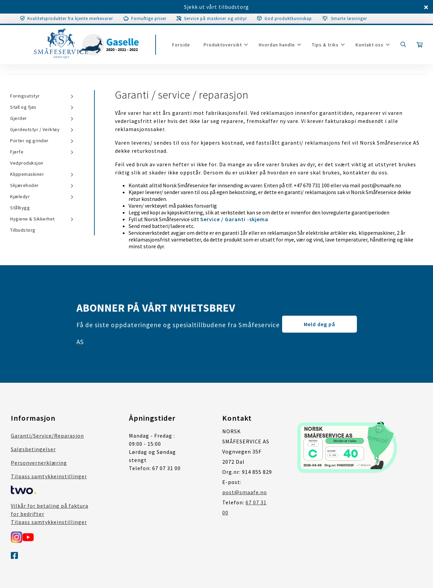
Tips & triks (325, 45)
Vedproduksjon (26, 163)
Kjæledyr (20, 196)
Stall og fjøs (23, 107)
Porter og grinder (29, 141)
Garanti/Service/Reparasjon (47, 435)
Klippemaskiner (27, 174)
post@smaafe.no (244, 492)
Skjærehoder (24, 185)
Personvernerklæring (39, 462)
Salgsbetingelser (33, 449)
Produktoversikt (223, 45)
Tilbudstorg (23, 230)
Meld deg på (319, 324)
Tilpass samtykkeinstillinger (49, 476)
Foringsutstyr (25, 96)
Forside (181, 45)
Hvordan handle (277, 45)
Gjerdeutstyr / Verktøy (35, 129)
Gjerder (18, 118)
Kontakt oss (370, 45)
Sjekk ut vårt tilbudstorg (216, 6)
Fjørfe (16, 152)
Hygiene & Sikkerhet (32, 219)
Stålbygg (20, 208)
